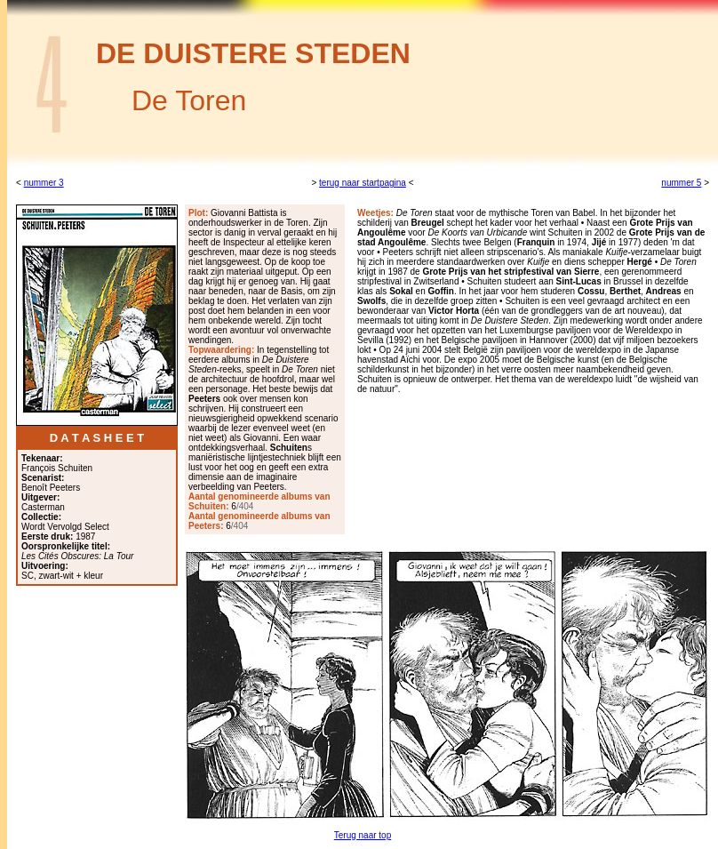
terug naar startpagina (362, 183)
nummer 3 (44, 183)
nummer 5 (681, 183)
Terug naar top (363, 835)
